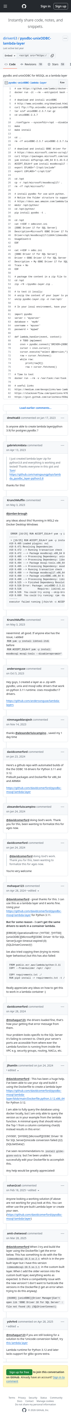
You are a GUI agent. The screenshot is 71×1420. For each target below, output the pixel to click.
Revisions (31, 64)
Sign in (46, 6)
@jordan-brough (16, 513)
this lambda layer (17, 1343)
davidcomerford (17, 752)
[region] (35, 243)
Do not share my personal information (35, 1404)
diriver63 (10, 38)
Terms (12, 1397)
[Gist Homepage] (24, 6)
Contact (29, 1401)
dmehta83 (13, 418)
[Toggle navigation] (5, 6)
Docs (19, 1401)
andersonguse (16, 668)
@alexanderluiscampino (30, 733)
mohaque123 (15, 886)
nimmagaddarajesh (19, 719)
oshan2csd (14, 1185)
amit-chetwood (17, 1233)
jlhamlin (12, 1065)
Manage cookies (45, 1401)
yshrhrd (12, 1321)
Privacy (22, 1397)
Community (56, 1397)
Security (33, 1397)
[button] (52, 55)
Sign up (60, 6)
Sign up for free (19, 1372)
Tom (12, 470)
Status (43, 1397)
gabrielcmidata (17, 445)
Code (10, 64)
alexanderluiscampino (21, 806)
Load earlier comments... (35, 408)
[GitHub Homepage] (24, 1410)
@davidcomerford (17, 820)
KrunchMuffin (16, 500)
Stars (56, 64)
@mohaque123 (16, 1020)
